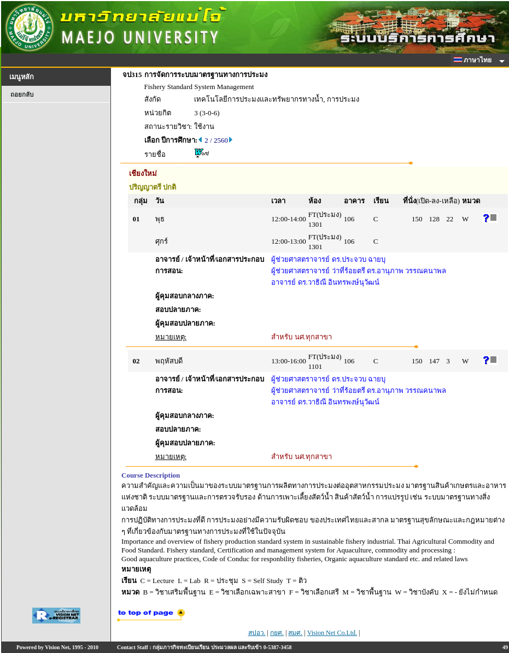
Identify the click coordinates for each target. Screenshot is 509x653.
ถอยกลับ (21, 94)
